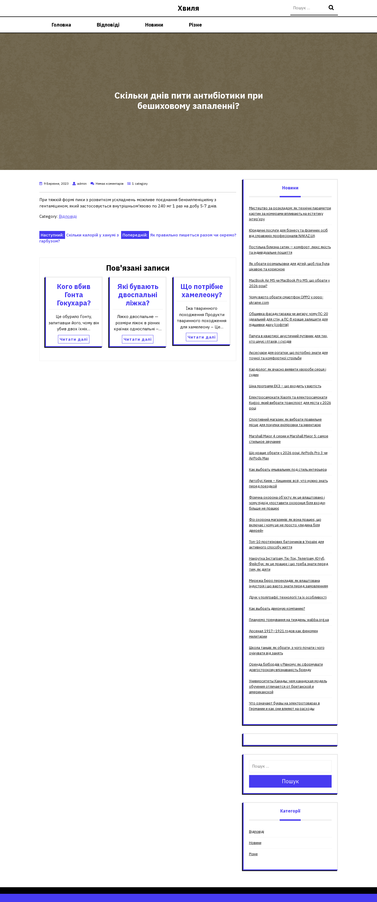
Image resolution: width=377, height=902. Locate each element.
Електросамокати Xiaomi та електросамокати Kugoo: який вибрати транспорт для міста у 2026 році (290, 402)
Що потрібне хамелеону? (201, 290)
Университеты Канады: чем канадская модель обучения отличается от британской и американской (288, 686)
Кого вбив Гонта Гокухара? (74, 294)
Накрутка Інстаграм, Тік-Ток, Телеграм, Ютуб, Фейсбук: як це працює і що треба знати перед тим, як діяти (288, 564)
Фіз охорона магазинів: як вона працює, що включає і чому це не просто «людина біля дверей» (285, 525)
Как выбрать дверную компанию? (277, 608)
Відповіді (108, 25)
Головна (61, 25)
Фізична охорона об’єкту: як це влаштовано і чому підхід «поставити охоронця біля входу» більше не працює (287, 503)
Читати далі (74, 339)
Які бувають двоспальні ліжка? (137, 294)
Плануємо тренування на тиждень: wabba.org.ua (289, 619)
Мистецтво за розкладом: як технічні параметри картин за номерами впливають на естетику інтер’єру (290, 213)
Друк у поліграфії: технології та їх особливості (288, 597)
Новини (154, 25)
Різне (195, 25)
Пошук (332, 8)
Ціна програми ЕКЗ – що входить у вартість (285, 386)
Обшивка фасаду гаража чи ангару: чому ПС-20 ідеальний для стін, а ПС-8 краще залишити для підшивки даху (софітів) (288, 319)
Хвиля (188, 8)
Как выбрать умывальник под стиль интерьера (288, 469)
